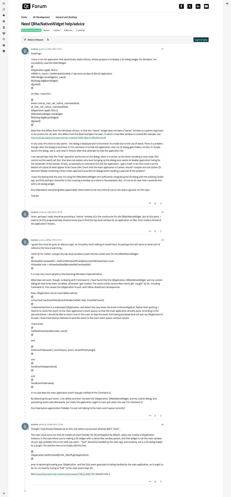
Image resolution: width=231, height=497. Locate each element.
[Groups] (4, 33)
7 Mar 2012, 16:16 (54, 212)
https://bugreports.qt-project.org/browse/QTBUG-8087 (63, 474)
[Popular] (4, 21)
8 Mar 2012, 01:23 (54, 239)
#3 (163, 239)
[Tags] (4, 15)
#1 (163, 48)
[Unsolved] (4, 51)
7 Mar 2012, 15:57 (54, 48)
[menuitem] (227, 3)
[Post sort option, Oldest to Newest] (34, 39)
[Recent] (4, 9)
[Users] (4, 27)
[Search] (4, 39)
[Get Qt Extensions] (4, 45)
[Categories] (4, 3)
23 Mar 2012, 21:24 (55, 424)
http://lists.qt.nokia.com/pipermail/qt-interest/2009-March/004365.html (68, 137)
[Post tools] (161, 203)
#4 (163, 424)
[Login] (227, 3)
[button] (4, 493)
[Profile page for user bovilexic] (25, 51)
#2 (163, 212)
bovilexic (34, 48)
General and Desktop (31, 30)
